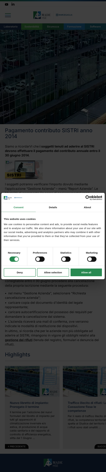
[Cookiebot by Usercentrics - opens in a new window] (88, 197)
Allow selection (53, 272)
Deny (20, 272)
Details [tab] (53, 207)
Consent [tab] (19, 207)
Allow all (86, 272)
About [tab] (87, 207)
